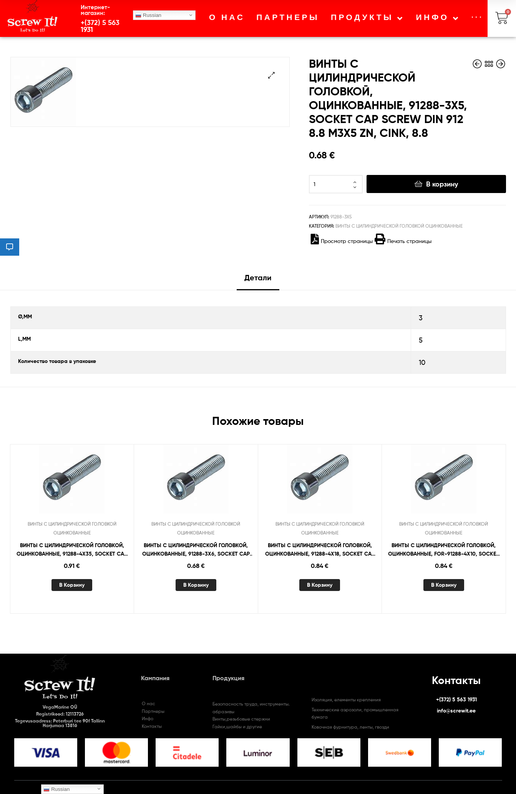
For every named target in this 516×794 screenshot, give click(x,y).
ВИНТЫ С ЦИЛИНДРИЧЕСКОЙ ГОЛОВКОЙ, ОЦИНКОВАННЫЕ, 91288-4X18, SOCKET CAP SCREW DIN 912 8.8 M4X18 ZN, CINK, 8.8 (320, 550)
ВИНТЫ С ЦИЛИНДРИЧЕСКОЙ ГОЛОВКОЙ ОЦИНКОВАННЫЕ (399, 226)
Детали (258, 277)
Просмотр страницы (342, 241)
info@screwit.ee (456, 710)
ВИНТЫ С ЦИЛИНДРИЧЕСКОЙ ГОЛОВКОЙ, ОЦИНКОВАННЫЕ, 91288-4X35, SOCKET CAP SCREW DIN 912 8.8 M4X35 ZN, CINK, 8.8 (72, 550)
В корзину (442, 184)
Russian (148, 15)
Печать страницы (403, 241)
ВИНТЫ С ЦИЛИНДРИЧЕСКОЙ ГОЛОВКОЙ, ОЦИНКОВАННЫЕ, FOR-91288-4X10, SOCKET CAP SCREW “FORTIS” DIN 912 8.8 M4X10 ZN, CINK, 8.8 (443, 550)
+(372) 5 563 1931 (100, 26)
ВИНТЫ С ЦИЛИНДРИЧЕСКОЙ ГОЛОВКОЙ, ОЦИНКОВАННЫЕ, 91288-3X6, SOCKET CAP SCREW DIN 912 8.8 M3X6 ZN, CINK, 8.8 (196, 550)
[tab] (258, 280)
